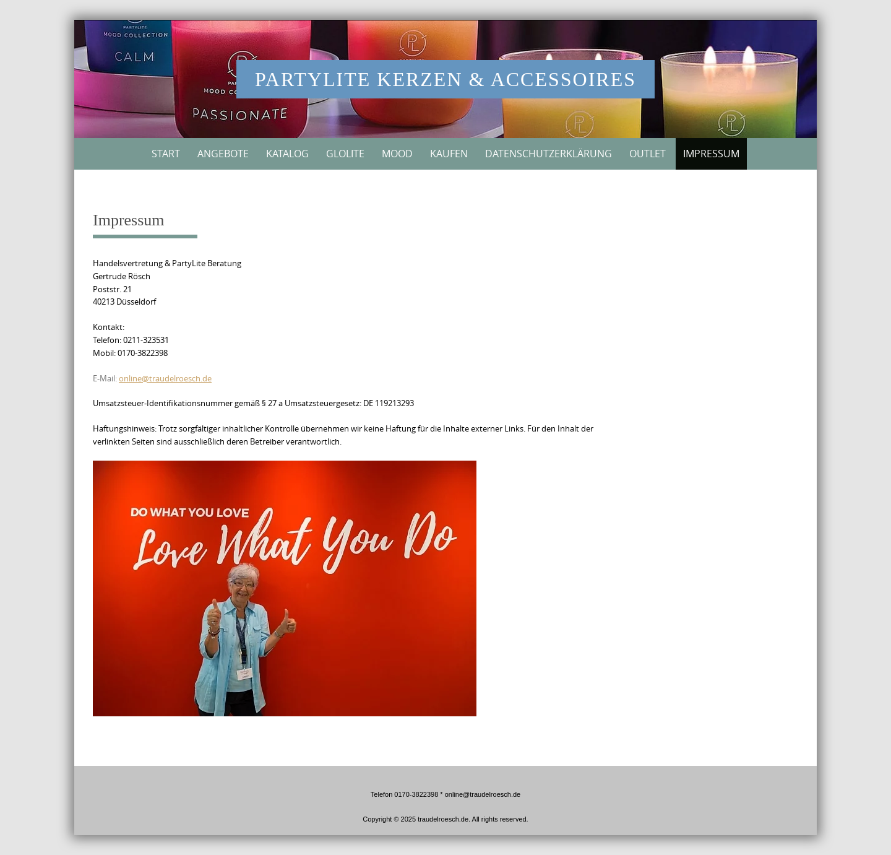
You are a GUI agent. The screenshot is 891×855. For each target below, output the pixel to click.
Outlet (647, 153)
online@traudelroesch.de (165, 378)
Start (166, 153)
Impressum (711, 153)
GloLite (345, 153)
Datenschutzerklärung (548, 153)
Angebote (223, 153)
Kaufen (449, 153)
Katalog (287, 153)
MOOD (397, 153)
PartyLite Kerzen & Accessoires (445, 79)
